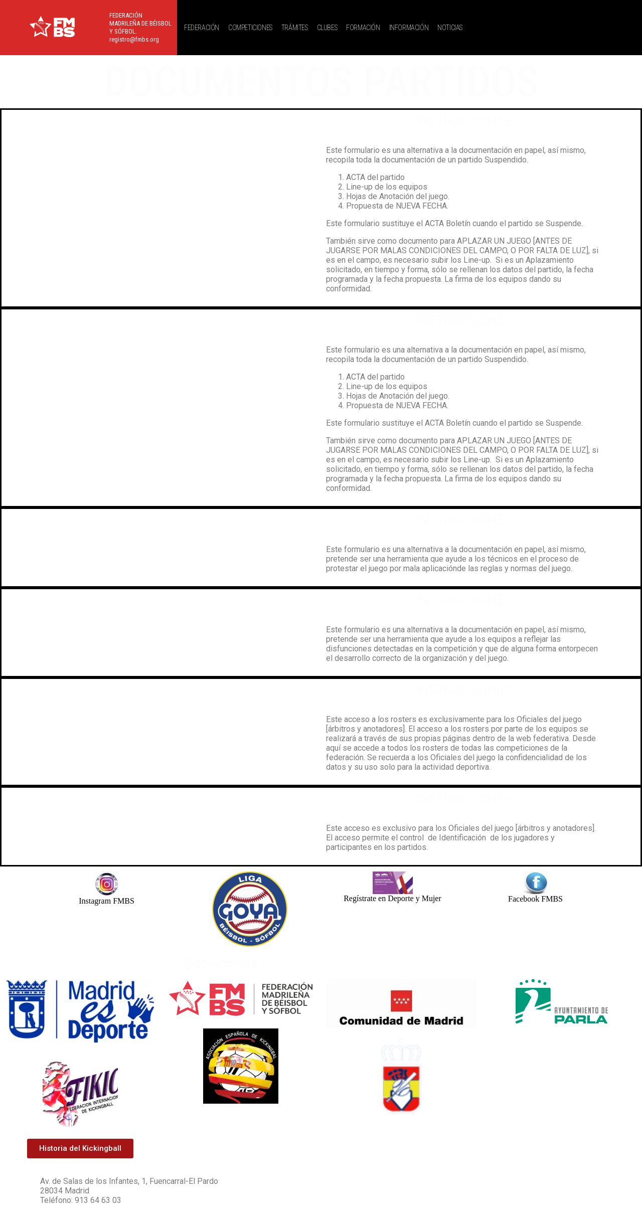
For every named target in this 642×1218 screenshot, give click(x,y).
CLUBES (327, 28)
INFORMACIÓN (409, 28)
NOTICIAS (449, 28)
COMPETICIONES (250, 28)
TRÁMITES (294, 28)
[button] (204, 27)
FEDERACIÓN (201, 28)
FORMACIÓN (363, 28)
